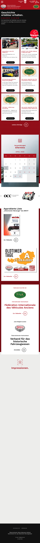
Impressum (24, 528)
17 (24, 168)
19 (33, 168)
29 (15, 176)
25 (29, 172)
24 (24, 172)
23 (20, 172)
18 (29, 168)
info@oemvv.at (22, 537)
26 (34, 172)
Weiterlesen (10, 62)
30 (20, 176)
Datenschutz (16, 528)
